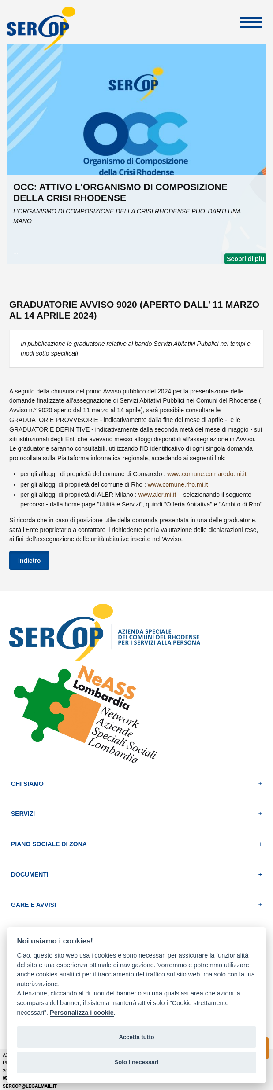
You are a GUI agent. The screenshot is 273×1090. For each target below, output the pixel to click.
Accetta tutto (136, 1037)
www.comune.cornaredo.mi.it (207, 473)
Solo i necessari (137, 1062)
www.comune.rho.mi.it (178, 484)
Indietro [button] (29, 560)
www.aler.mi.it (158, 494)
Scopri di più (245, 258)
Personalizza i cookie (82, 1012)
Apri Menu (251, 22)
